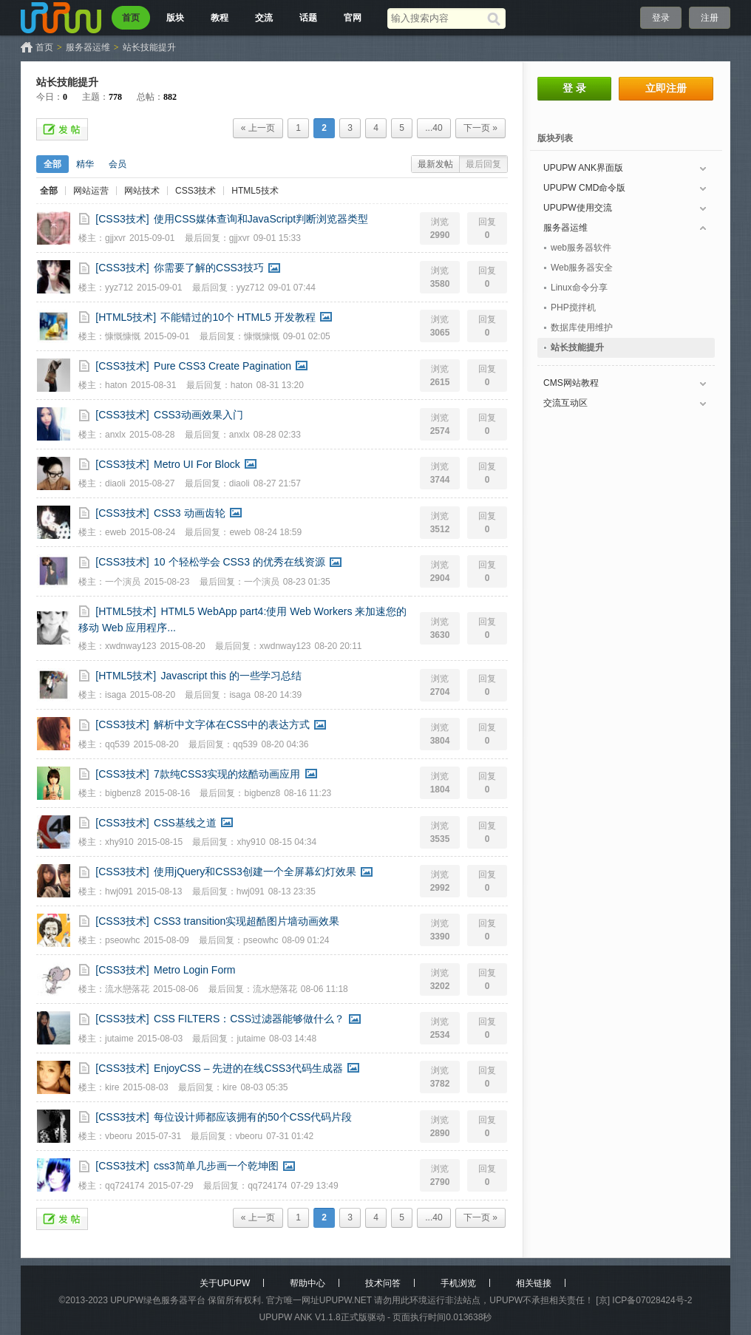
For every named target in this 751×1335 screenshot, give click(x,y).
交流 (264, 18)
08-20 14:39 (278, 695)
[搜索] (496, 18)
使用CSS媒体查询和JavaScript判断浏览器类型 (261, 219)
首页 (131, 18)
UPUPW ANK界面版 (583, 168)
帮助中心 (307, 1283)
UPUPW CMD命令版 (584, 188)
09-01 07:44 (292, 287)
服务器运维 (88, 47)
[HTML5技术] (125, 317)
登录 (661, 18)
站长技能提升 (149, 47)
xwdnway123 (130, 646)
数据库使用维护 (582, 327)
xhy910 (119, 842)
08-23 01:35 (306, 582)
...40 (433, 128)
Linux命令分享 (579, 287)
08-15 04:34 (292, 842)
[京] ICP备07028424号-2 (644, 1300)
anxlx (115, 434)
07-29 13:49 (315, 1186)
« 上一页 (258, 128)
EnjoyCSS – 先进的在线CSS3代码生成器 (248, 1068)
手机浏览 (458, 1283)
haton (116, 385)
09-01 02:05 (306, 336)
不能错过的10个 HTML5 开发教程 (237, 317)
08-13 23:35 (292, 891)
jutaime (119, 1038)
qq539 (117, 744)
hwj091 (119, 891)
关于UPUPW (225, 1283)
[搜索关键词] (437, 18)
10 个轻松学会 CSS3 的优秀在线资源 (239, 562)
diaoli (115, 483)
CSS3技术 (195, 191)
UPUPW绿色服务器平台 (157, 1300)
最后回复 (483, 164)
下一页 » (480, 128)
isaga (115, 695)
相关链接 (533, 1283)
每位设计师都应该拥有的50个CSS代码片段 (253, 1117)
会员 (117, 164)
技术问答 (383, 1283)
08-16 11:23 (307, 793)
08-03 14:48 (292, 1038)
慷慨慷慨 (122, 336)
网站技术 (142, 191)
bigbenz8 (123, 793)
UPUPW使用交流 (577, 208)
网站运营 (91, 191)
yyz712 (119, 287)
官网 (352, 18)
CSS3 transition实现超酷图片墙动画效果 (246, 921)
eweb (115, 532)
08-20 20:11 (337, 646)
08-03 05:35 (264, 1087)
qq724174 (124, 1186)
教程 (219, 18)
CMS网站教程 (571, 383)
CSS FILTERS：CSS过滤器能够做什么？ (249, 1019)
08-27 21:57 (277, 483)
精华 (85, 164)
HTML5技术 (254, 191)
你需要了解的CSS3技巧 (209, 268)
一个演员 (122, 582)
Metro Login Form (194, 970)
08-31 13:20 (280, 385)
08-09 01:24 (305, 940)
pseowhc (122, 940)
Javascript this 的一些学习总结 (231, 676)
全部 (52, 164)
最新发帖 (435, 164)
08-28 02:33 (277, 434)
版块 (175, 18)
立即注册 (666, 88)
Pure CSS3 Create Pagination (222, 366)
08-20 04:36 (284, 744)
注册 (709, 18)
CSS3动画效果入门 (198, 415)
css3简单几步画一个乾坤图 (216, 1166)
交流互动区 (565, 403)
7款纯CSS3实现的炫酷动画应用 (227, 774)
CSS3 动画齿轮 (189, 513)
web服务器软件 (581, 247)
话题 (308, 18)
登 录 (574, 88)
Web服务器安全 (582, 267)
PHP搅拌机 (573, 307)
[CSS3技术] (122, 219)
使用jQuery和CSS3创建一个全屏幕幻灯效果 (255, 871)
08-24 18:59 (278, 532)
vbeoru (118, 1136)
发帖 (62, 129)
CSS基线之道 (185, 823)
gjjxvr (115, 238)
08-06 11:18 (324, 989)
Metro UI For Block (197, 464)
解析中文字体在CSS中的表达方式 (232, 724)
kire (112, 1087)
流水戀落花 (127, 989)
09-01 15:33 (277, 238)
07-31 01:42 (289, 1136)
